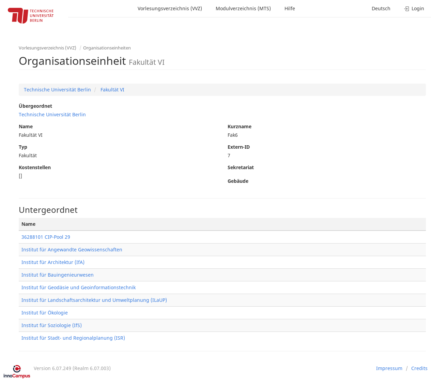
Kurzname (239, 126)
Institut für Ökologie (44, 312)
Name (26, 126)
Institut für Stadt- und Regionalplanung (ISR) (73, 338)
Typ (23, 147)
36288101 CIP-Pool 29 (45, 237)
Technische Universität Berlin (57, 89)
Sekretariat (241, 167)
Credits (419, 368)
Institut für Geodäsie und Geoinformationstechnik (78, 287)
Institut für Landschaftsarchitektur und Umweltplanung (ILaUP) (94, 300)
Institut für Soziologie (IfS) (51, 325)
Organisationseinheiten (107, 48)
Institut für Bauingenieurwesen (57, 274)
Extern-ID (239, 147)
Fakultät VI (111, 89)
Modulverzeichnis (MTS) (243, 8)
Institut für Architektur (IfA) (52, 262)
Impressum (389, 368)
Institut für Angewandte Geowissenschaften (71, 249)
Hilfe (289, 8)
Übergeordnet (35, 106)
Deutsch (381, 8)
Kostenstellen (35, 167)
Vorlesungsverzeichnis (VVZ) (170, 8)
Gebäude (238, 181)
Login (414, 8)
